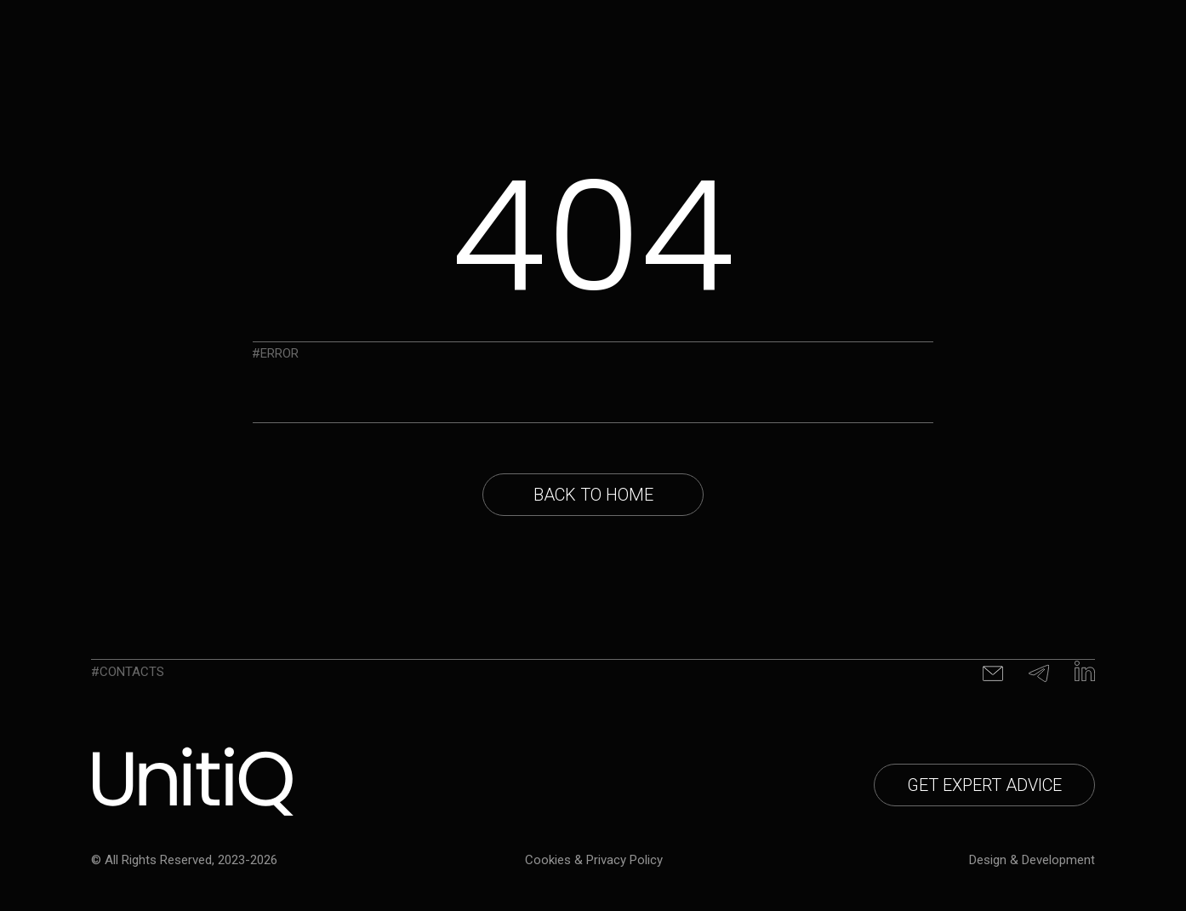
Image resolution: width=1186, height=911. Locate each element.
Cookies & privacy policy (594, 860)
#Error (275, 353)
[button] (984, 785)
